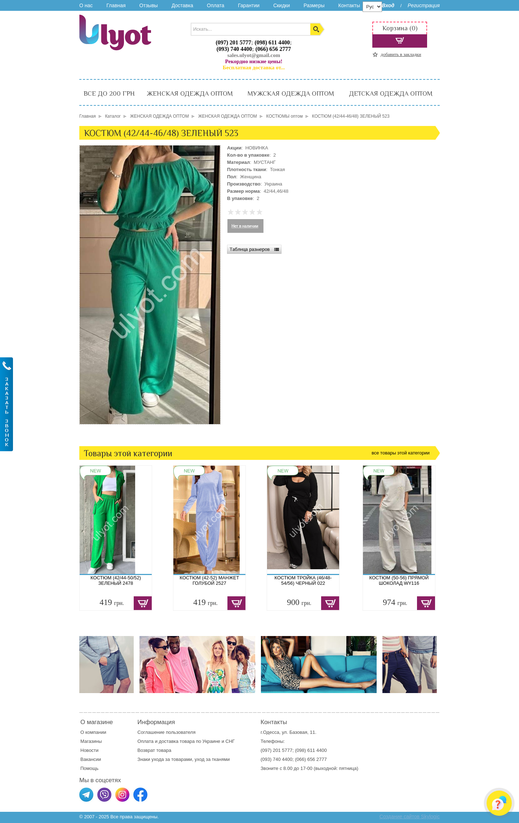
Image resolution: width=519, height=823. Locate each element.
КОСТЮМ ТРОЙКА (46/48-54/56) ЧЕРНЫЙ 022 (303, 580)
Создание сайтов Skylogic (410, 816)
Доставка (182, 5)
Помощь (89, 768)
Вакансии (90, 759)
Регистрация (424, 5)
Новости (89, 750)
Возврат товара (154, 750)
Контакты (349, 5)
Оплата (215, 5)
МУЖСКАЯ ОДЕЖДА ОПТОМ (291, 93)
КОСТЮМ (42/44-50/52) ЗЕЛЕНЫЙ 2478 (115, 580)
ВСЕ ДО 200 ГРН (109, 93)
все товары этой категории (401, 453)
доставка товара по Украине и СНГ (197, 741)
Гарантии (249, 5)
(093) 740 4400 (234, 49)
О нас (86, 5)
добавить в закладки (401, 54)
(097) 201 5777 (233, 42)
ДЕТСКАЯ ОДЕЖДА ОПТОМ (390, 93)
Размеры (313, 5)
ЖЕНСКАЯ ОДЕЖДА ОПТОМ (190, 93)
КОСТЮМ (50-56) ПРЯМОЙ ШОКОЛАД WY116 (399, 580)
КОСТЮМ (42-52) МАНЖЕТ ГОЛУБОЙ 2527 (209, 580)
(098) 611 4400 (272, 42)
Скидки (281, 5)
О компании (93, 732)
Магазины (91, 741)
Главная (115, 5)
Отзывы (148, 5)
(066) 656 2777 (273, 49)
